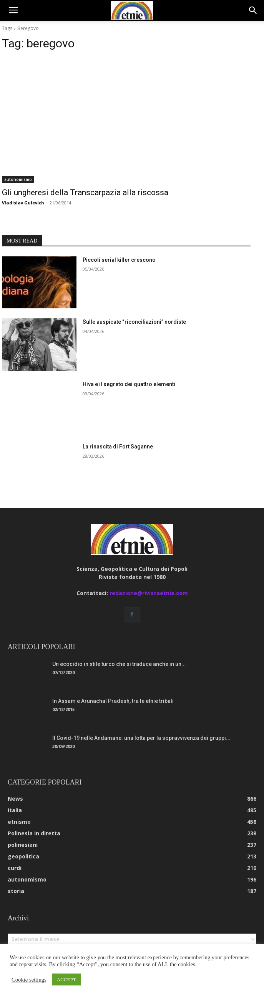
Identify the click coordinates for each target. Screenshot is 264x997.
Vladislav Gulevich (23, 203)
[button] (13, 10)
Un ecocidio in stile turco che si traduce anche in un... (119, 664)
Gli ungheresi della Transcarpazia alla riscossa (85, 192)
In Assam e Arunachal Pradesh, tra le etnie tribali (113, 701)
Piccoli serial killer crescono (119, 260)
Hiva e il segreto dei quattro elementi (129, 384)
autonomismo (18, 179)
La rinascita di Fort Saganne (118, 446)
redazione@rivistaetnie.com (149, 593)
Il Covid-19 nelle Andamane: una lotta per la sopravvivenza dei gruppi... (141, 738)
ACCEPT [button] (66, 979)
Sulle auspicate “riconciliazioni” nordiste (134, 322)
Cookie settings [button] (29, 980)
